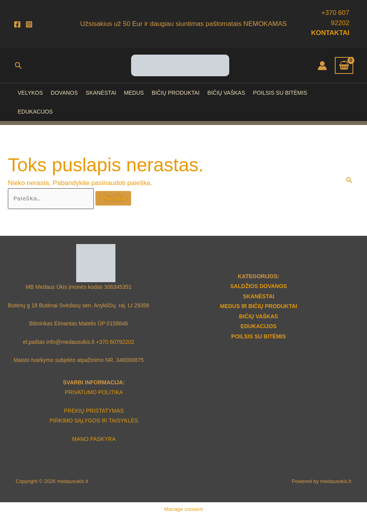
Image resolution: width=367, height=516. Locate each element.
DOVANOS (64, 93)
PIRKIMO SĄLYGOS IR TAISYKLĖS (93, 420)
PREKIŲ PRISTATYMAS (94, 411)
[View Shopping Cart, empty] (344, 65)
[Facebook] (17, 24)
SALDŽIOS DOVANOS (258, 286)
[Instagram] (29, 24)
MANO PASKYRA (94, 439)
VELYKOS (30, 93)
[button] (18, 65)
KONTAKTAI (330, 33)
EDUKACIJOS (35, 111)
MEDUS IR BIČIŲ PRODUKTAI (258, 306)
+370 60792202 (115, 342)
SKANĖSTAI (101, 93)
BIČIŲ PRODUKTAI (175, 93)
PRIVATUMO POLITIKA (94, 392)
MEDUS (134, 93)
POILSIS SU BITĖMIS (280, 93)
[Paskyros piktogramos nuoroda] (322, 65)
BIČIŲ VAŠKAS (226, 93)
